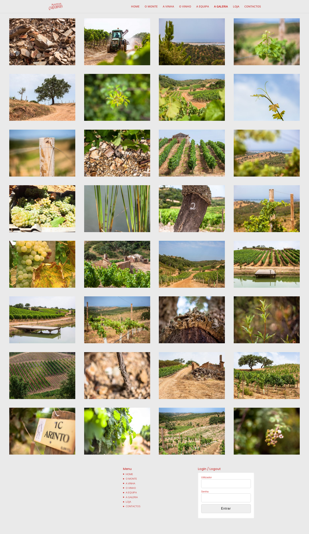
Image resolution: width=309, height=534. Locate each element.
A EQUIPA (202, 6)
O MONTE (151, 6)
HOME (135, 6)
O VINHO (185, 6)
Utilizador (206, 477)
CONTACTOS (252, 6)
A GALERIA (221, 6)
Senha (205, 491)
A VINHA (168, 6)
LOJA (236, 6)
